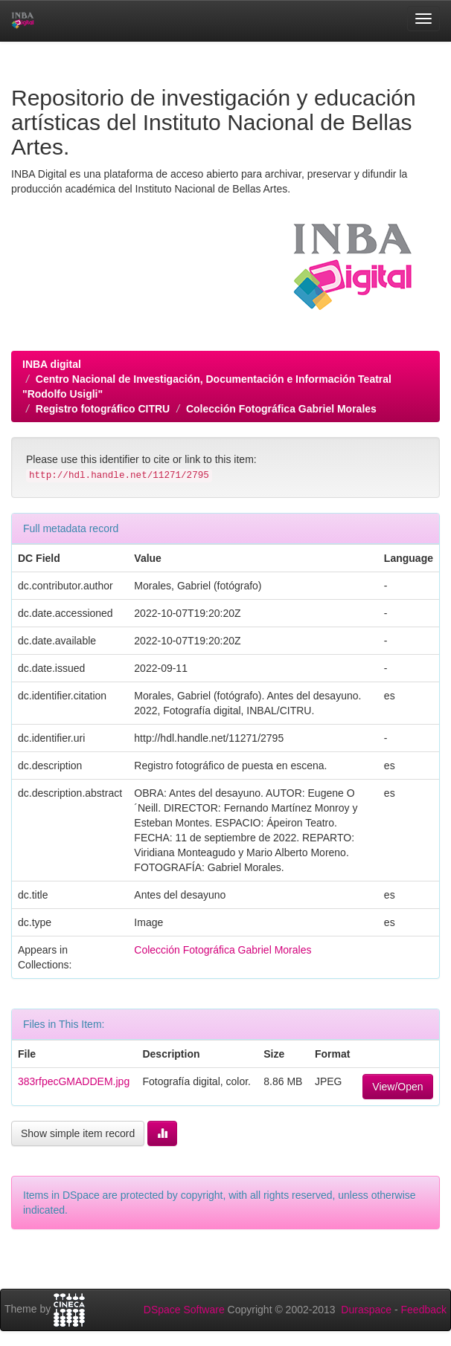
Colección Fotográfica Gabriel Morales (281, 409)
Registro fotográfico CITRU (103, 409)
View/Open (397, 1087)
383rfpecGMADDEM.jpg (73, 1081)
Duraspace (366, 1310)
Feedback (424, 1310)
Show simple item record (78, 1133)
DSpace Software (184, 1310)
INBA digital (51, 364)
